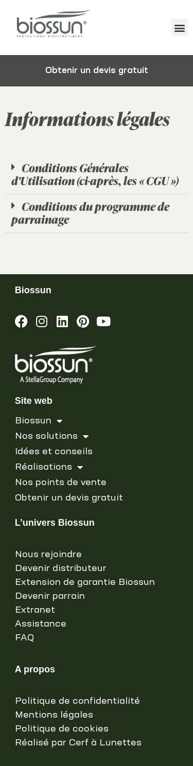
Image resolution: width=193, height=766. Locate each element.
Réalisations (49, 467)
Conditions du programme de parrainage (90, 212)
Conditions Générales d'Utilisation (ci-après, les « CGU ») (95, 174)
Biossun (38, 421)
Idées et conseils (54, 451)
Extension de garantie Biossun (85, 582)
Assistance (40, 624)
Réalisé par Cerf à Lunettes (78, 742)
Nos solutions (52, 436)
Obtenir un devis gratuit (69, 498)
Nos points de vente (61, 482)
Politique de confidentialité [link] (77, 701)
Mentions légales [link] (54, 715)
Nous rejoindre (48, 554)
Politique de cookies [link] (62, 729)
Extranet (35, 610)
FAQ (24, 638)
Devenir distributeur (61, 568)
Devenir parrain (50, 596)
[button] (179, 27)
